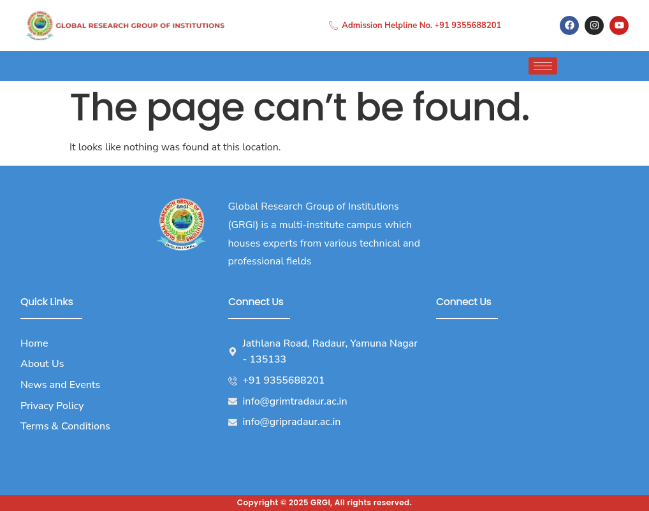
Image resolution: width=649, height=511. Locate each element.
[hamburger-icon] (543, 66)
